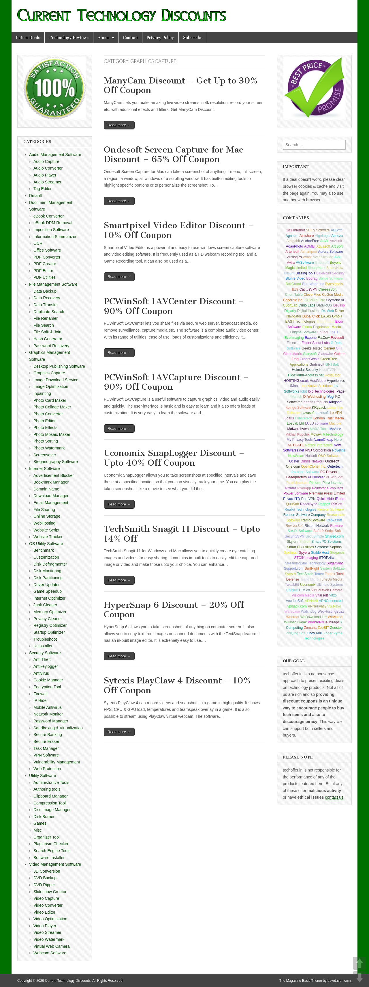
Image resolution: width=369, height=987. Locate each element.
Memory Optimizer (49, 611)
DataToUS (324, 305)
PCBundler (316, 477)
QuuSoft (292, 504)
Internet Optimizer (49, 598)
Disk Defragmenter (50, 564)
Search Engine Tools (51, 850)
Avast (307, 257)
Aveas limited (323, 257)
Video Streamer (47, 932)
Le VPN (336, 413)
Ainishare (307, 236)
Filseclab (293, 343)
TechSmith (305, 574)
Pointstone (320, 488)
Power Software (296, 493)
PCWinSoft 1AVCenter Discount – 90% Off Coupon (174, 306)
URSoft (304, 590)
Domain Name (46, 489)
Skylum (292, 542)
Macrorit (335, 423)
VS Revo (334, 606)
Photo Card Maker (49, 400)
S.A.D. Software (300, 531)
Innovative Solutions (317, 386)
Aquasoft (323, 246)
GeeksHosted (312, 348)
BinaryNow (334, 268)
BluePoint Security (330, 273)
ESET (334, 332)
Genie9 (329, 348)
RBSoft (336, 504)
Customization (46, 557)
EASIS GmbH (331, 316)
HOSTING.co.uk (296, 381)
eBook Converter (48, 216)
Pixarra (290, 488)
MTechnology (333, 434)
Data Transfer (45, 304)
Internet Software (44, 468)
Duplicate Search (48, 311)
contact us (334, 797)
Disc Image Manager (52, 809)
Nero (338, 440)
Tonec (319, 574)
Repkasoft (334, 520)
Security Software (45, 652)
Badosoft (322, 263)
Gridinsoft (316, 365)
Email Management (50, 502)
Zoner (327, 633)
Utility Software (42, 775)
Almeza (337, 236)
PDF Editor (43, 270)
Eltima (307, 327)
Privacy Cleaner (47, 618)
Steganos (337, 553)
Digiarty (290, 311)
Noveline (339, 450)
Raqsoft (324, 504)
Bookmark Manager (51, 482)
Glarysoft (310, 354)
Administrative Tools (51, 782)
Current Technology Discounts (68, 981)
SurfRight (312, 568)
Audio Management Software (55, 154)
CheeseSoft (328, 289)
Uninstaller (42, 646)
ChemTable (294, 295)
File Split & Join (47, 332)
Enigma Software (303, 332)
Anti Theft (42, 659)
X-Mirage (332, 622)
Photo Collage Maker (52, 407)
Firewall (40, 694)
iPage (340, 391)
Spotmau (291, 553)
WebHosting (44, 523)
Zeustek (336, 628)
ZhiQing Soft (295, 633)
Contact (130, 37)
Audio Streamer (47, 182)
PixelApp (304, 488)
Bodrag (312, 278)
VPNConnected (331, 601)
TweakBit (292, 585)
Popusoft (336, 488)
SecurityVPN (294, 536)
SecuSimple (315, 536)
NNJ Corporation (318, 450)
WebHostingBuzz (331, 611)
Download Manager (50, 495)
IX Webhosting (314, 397)
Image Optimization (50, 386)
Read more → (119, 125)
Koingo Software (298, 408)
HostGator (332, 375)
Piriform (315, 483)
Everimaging (294, 338)
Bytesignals (334, 284)
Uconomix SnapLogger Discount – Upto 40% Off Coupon (174, 458)
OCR (37, 243)
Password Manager (50, 721)
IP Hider (40, 700)
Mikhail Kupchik (297, 434)
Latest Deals (28, 37)
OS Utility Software (46, 543)
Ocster (294, 461)
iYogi (330, 397)
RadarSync (308, 504)
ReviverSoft (295, 526)
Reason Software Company (304, 515)
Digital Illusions (308, 311)
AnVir (324, 241)
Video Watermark (48, 939)
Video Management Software (55, 864)
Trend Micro (309, 579)
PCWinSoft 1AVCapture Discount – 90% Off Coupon (176, 382)
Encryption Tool (47, 687)
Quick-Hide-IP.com (331, 499)
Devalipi (339, 305)
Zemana (310, 628)
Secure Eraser (46, 741)
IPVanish (295, 397)
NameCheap (323, 440)
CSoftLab (290, 305)
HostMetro (317, 381)
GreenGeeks (309, 359)
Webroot (292, 617)
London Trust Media (328, 418)
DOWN (359, 977)
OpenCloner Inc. (313, 466)
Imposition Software (51, 229)
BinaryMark (316, 268)
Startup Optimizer (49, 632)
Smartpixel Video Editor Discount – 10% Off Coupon (179, 230)
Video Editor (44, 912)
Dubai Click (311, 316)
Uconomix (307, 585)
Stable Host (320, 553)
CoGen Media (332, 295)
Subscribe (192, 37)
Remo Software (313, 520)
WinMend (335, 617)
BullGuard (293, 284)
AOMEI (309, 246)
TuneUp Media (331, 579)
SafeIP (318, 531)
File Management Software (53, 284)
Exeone (311, 338)
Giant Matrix (292, 354)
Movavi (315, 434)
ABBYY (336, 230)
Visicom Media (303, 595)
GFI (339, 348)
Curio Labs (306, 305)
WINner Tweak (295, 622)
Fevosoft (337, 338)
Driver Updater (46, 584)
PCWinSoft (334, 477)
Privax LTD (291, 499)
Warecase (292, 611)
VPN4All (311, 601)
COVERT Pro (314, 300)
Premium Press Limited (327, 493)
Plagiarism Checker (50, 843)
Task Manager (46, 748)
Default (35, 195)
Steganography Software (55, 461)
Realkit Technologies (300, 510)
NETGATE (296, 445)
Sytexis (290, 574)
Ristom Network (317, 526)
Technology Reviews (69, 37)
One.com (293, 466)
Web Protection (47, 768)
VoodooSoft (295, 601)
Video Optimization (50, 919)
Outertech (335, 466)
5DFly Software (318, 230)
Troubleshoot (45, 639)
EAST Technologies (300, 321)
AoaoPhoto (294, 246)
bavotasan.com (339, 981)
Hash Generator (47, 339)
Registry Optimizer (50, 625)
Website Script (46, 530)
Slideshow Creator (49, 891)
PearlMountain (297, 483)
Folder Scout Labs (316, 343)
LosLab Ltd (295, 423)
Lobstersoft (303, 418)
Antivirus (41, 673)
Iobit (303, 391)
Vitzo (332, 595)
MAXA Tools (319, 429)
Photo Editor (44, 421)
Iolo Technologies (321, 391)
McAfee (335, 429)
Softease (322, 547)
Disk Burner (43, 816)
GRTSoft (332, 365)
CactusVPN (308, 289)
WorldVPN (316, 622)
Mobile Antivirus (47, 707)
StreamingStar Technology (305, 563)
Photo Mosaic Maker (51, 434)
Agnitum (292, 236)
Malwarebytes (298, 429)
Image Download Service (55, 380)
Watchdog (309, 611)
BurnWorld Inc (313, 284)
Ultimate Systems (330, 585)
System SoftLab (332, 568)
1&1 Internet (295, 230)
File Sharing (44, 509)
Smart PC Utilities (300, 547)
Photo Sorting (45, 441)
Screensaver (44, 455)
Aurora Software (330, 252)
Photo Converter (48, 414)
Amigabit (293, 241)
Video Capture (46, 898)
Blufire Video (295, 278)
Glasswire (325, 354)
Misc (37, 830)
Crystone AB (336, 300)
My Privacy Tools (300, 440)
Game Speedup (47, 591)
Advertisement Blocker (53, 475)
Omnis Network (312, 461)
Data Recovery (46, 297)
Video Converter (48, 905)
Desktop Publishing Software (59, 366)
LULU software (316, 423)
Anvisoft (336, 241)
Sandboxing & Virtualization (58, 728)
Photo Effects (45, 427)
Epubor (323, 332)
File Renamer (45, 318)
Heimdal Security (305, 370)
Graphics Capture (49, 373)
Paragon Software (305, 472)
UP (359, 963)
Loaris (289, 418)
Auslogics (294, 257)
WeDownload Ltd (313, 617)
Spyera (304, 553)
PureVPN (308, 499)
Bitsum (289, 273)
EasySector (325, 321)
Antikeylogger (45, 666)
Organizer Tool (46, 837)
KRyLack (319, 408)
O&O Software (329, 456)
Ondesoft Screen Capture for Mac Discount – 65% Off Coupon (173, 154)
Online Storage (46, 516)
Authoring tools (46, 789)
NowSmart (296, 456)
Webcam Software (49, 953)
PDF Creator (44, 263)
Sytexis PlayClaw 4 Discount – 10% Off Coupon (177, 685)
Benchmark (43, 550)
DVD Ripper (44, 884)
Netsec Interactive (319, 445)
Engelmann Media (327, 327)
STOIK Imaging (306, 558)
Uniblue (292, 590)
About (103, 37)
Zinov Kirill (314, 633)
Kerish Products (316, 402)
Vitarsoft (321, 595)
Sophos (336, 547)
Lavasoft (308, 413)
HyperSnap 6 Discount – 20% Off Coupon (174, 610)
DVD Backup (45, 878)
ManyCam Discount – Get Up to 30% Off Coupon (181, 85)
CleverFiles (312, 295)
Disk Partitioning (48, 577)
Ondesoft (332, 461)
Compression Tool (49, 803)
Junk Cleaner (45, 605)
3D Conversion (46, 871)
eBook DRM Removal (52, 222)
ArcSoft (336, 246)
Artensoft (292, 252)
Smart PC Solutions (326, 542)
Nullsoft (311, 456)
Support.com (294, 568)
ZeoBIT (323, 628)
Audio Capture (46, 161)
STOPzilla (326, 558)
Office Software (47, 250)
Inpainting (42, 393)
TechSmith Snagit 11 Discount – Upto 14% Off (182, 534)
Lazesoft (322, 413)
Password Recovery (51, 345)
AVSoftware (305, 263)
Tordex (330, 574)
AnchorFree (310, 241)
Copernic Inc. (293, 300)
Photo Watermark (49, 448)
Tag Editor (42, 188)
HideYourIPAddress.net (305, 375)
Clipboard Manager (50, 796)
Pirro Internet (332, 483)
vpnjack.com (297, 606)
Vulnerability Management (56, 762)
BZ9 (295, 289)
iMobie (295, 386)
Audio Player (44, 175)
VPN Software (46, 755)
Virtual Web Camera (51, 946)
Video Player (44, 925)
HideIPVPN (328, 370)
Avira (291, 263)
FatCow (324, 338)
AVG (337, 257)
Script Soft (333, 531)
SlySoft (304, 542)
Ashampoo (308, 252)
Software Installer (49, 857)
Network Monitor (48, 714)
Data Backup (45, 291)
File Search (43, 325)
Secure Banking (47, 734)
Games (39, 823)
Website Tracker (48, 536)
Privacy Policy (160, 37)
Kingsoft (335, 402)
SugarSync (335, 563)
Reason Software (330, 510)
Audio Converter (48, 168)
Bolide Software (331, 278)
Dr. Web (327, 311)
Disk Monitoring (47, 570)
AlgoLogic (322, 236)
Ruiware (336, 526)
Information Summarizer (54, 236)
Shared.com (334, 536)
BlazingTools (305, 273)
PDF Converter (46, 257)
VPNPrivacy (317, 606)
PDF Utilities (44, 277)
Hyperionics (336, 381)
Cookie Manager (48, 680)
